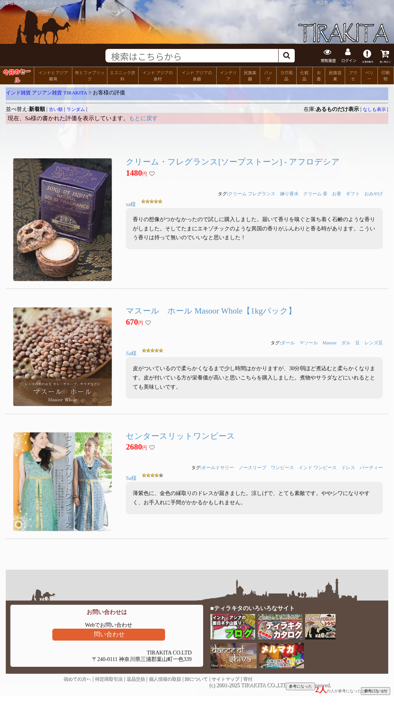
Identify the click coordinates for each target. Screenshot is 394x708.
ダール (288, 342)
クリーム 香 (315, 193)
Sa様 (131, 353)
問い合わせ (109, 633)
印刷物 (385, 75)
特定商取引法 (108, 678)
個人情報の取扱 (165, 678)
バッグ (268, 75)
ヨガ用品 (286, 75)
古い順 (56, 108)
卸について (195, 678)
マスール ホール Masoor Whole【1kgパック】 (211, 310)
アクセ (353, 75)
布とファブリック (89, 75)
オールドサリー (218, 467)
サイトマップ (225, 678)
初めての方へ (77, 678)
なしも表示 (374, 108)
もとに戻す (143, 117)
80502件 (386, 2)
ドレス (348, 467)
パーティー (371, 467)
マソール (308, 342)
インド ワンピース (318, 467)
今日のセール (17, 74)
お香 (319, 75)
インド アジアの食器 (197, 75)
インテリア (228, 75)
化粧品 (304, 75)
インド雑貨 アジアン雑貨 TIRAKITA (46, 92)
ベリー (369, 75)
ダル (346, 342)
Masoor (329, 342)
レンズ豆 (373, 342)
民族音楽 (335, 75)
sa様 (131, 203)
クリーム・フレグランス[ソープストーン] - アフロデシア (232, 161)
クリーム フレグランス (251, 193)
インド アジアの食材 (157, 75)
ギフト (353, 193)
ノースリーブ (252, 467)
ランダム (76, 108)
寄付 (247, 678)
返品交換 (135, 678)
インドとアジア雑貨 (53, 75)
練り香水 (289, 193)
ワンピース (282, 467)
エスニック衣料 (122, 75)
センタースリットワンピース (180, 435)
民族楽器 (250, 75)
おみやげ (373, 193)
